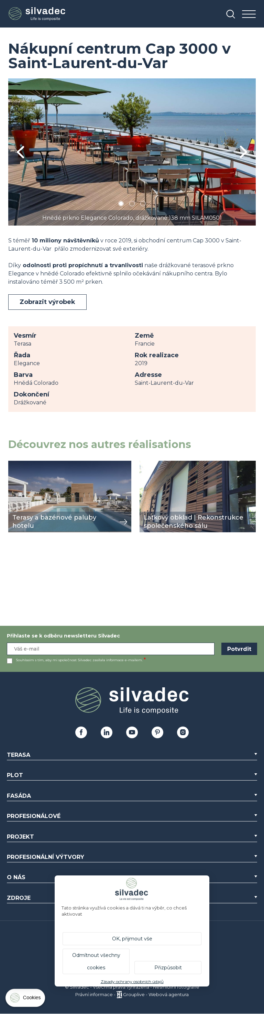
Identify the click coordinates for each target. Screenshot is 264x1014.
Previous (20, 152)
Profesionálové (33, 816)
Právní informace (94, 994)
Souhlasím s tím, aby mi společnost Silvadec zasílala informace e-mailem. (79, 660)
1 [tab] (121, 204)
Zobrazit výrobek (47, 302)
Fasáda (19, 796)
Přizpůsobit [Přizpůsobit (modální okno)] (168, 967)
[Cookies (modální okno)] (26, 999)
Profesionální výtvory (45, 857)
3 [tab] (143, 204)
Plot (15, 775)
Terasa (18, 755)
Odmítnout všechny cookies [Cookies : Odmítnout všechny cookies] (96, 961)
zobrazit (19, 464)
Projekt (20, 836)
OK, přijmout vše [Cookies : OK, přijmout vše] (132, 939)
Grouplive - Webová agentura (156, 994)
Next (244, 152)
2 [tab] (132, 204)
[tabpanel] (132, 152)
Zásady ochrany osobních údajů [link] (132, 981)
